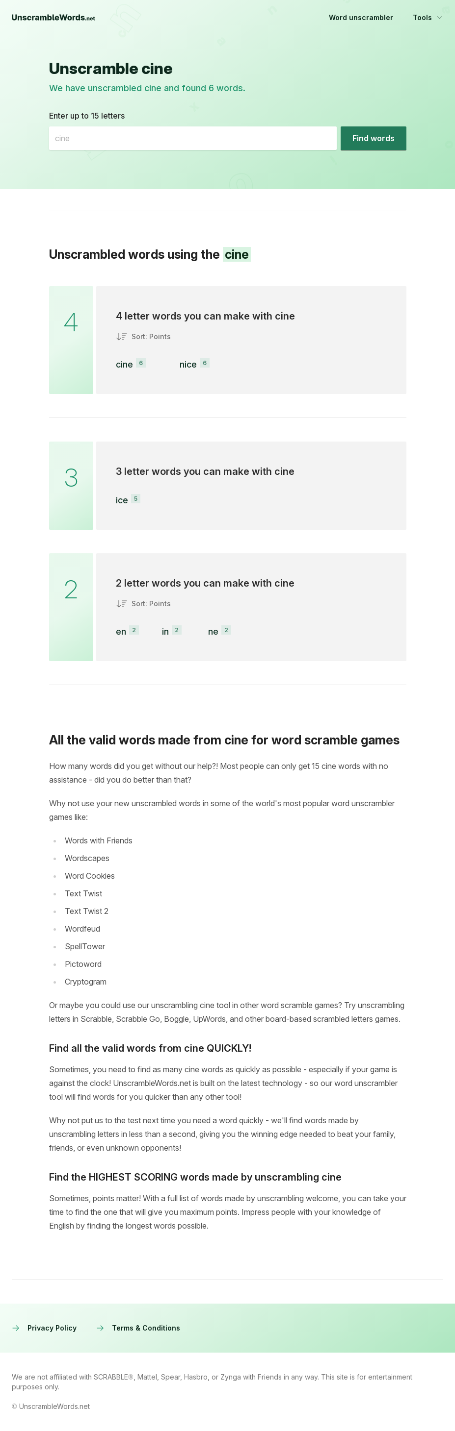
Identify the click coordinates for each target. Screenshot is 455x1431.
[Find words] (373, 138)
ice (122, 500)
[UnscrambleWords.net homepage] (53, 17)
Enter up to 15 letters (87, 116)
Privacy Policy (44, 1328)
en (121, 631)
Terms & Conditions (138, 1328)
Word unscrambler (361, 17)
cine (124, 364)
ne (213, 631)
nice (188, 364)
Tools (428, 17)
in (165, 631)
